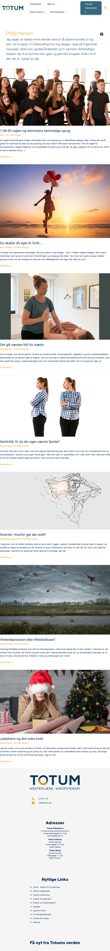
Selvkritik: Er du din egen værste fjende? (30, 442)
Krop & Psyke (6, 247)
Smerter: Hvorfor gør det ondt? (23, 535)
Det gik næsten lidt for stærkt (22, 345)
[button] (42, 4)
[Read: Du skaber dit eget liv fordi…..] (55, 201)
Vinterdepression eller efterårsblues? (27, 640)
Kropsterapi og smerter (10, 539)
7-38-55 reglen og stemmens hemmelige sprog (35, 131)
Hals (2, 135)
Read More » (6, 156)
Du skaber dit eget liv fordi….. (21, 243)
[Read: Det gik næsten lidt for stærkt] (55, 306)
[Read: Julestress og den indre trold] (55, 701)
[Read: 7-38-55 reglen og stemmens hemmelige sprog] (55, 97)
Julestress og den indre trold (21, 739)
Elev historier (6, 349)
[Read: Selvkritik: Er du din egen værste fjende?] (55, 405)
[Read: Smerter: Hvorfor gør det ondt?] (55, 500)
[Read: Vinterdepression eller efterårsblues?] (55, 599)
